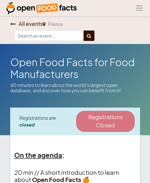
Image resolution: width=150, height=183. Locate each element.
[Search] (89, 35)
